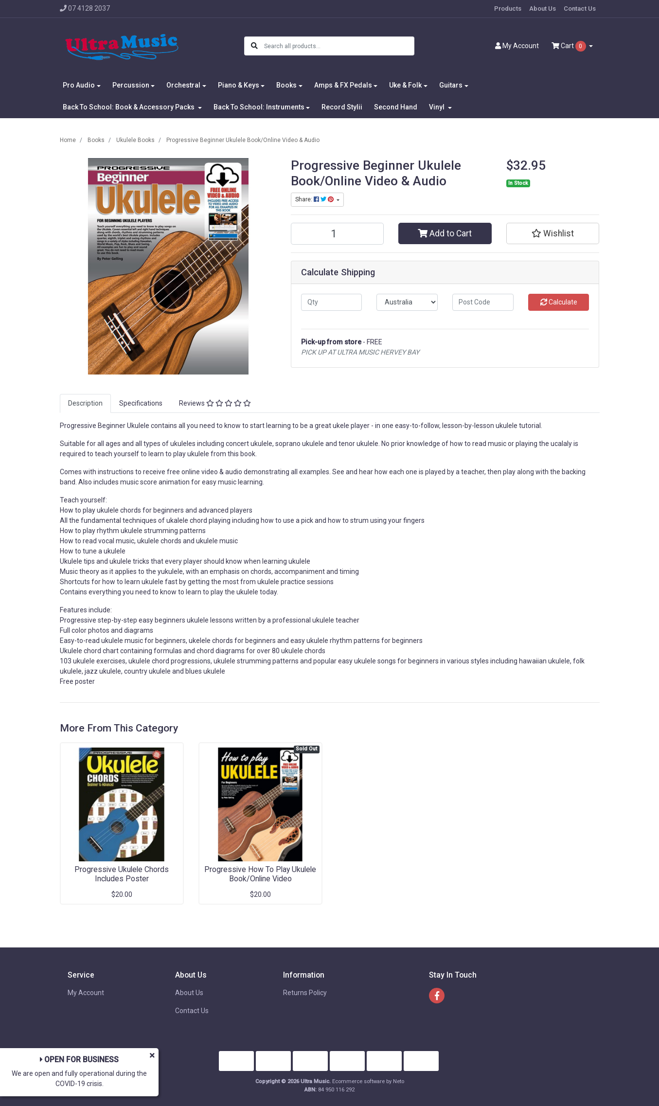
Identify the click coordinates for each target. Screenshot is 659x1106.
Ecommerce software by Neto (368, 1081)
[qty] (331, 302)
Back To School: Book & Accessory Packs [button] (129, 107)
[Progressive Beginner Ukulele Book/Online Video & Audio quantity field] (337, 234)
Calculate (558, 302)
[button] (553, 233)
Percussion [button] (130, 85)
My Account (86, 993)
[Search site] (254, 45)
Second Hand (395, 107)
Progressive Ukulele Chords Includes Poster (121, 874)
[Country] (407, 302)
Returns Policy (305, 993)
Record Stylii (341, 107)
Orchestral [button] (183, 85)
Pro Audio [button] (79, 85)
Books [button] (286, 85)
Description (85, 403)
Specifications (140, 403)
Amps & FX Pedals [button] (343, 85)
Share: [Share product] (315, 199)
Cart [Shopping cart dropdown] (570, 46)
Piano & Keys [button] (238, 85)
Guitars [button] (451, 85)
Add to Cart (445, 233)
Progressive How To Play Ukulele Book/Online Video (260, 874)
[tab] (85, 403)
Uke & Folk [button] (405, 85)
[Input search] (338, 45)
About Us (542, 8)
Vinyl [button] (437, 107)
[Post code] (483, 302)
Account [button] (517, 46)
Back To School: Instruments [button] (259, 107)
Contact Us (580, 8)
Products (507, 8)
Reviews (215, 403)
